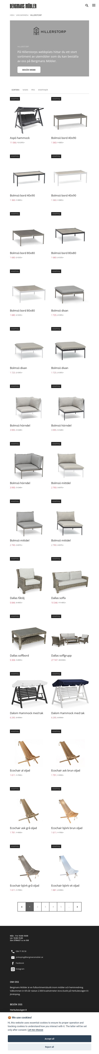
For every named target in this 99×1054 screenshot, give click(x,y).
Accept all (49, 1039)
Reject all (49, 1047)
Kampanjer (43, 90)
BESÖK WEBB (29, 69)
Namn (25, 90)
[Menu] (94, 5)
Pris (33, 90)
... (69, 906)
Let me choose (35, 1030)
